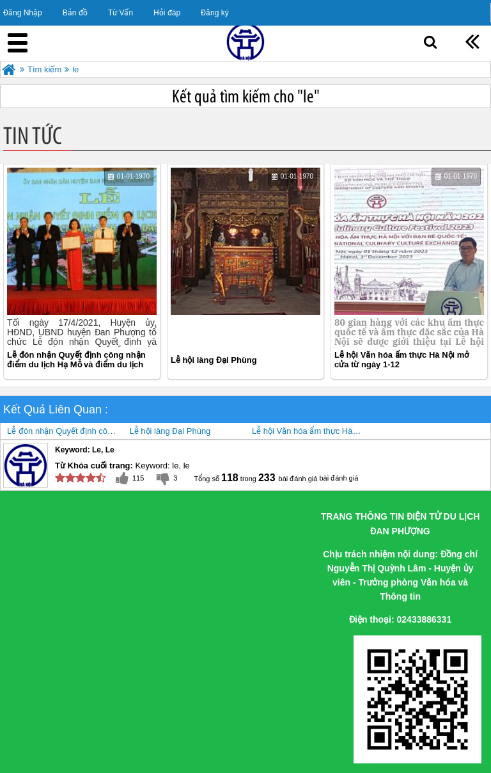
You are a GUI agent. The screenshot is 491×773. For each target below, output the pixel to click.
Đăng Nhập (22, 12)
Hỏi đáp (166, 12)
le (75, 69)
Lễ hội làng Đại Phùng (214, 360)
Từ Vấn (120, 12)
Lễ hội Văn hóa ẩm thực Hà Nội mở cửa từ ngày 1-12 (401, 359)
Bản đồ (75, 12)
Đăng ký (215, 12)
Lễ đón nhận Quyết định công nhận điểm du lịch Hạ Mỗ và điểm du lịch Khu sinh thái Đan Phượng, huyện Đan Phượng (76, 359)
